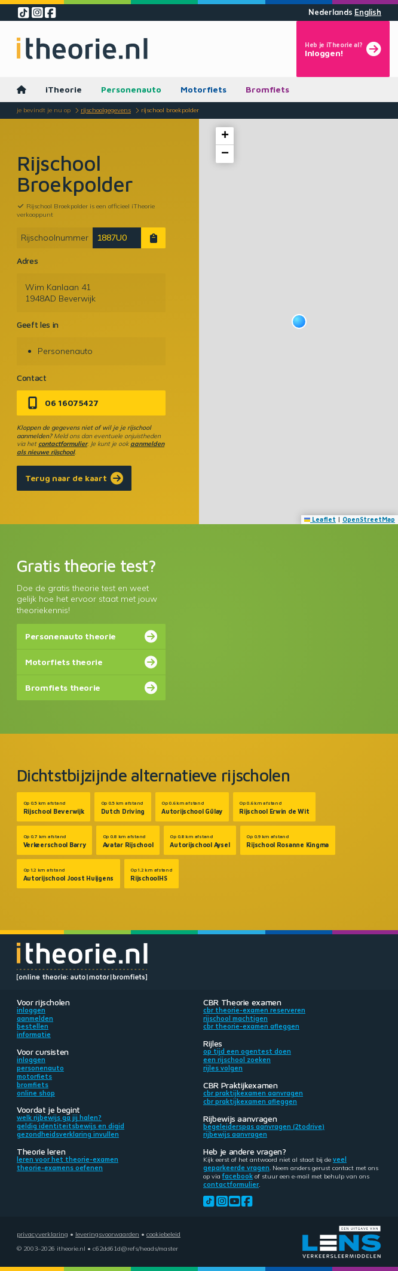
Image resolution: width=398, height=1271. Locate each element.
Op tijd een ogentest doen (247, 1051)
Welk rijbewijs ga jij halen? (59, 1117)
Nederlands (330, 12)
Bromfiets (267, 89)
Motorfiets (203, 89)
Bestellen (32, 1026)
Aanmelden (35, 1018)
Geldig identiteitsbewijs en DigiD (70, 1126)
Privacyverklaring (42, 1234)
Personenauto (131, 89)
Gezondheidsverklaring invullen (68, 1134)
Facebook (237, 1176)
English (367, 12)
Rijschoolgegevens (106, 110)
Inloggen (31, 1010)
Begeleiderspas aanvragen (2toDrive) (263, 1126)
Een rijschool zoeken (237, 1059)
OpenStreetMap (368, 519)
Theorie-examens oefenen (60, 1168)
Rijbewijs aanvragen (235, 1134)
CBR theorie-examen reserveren (254, 1010)
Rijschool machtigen (235, 1018)
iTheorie (63, 89)
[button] (299, 321)
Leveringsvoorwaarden (107, 1234)
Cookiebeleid (163, 1234)
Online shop (36, 1093)
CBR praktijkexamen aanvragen (253, 1093)
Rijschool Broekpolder (170, 110)
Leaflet (320, 519)
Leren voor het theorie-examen (67, 1159)
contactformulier (62, 443)
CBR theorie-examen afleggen (251, 1026)
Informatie (34, 1034)
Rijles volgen (223, 1068)
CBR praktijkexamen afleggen (250, 1101)
